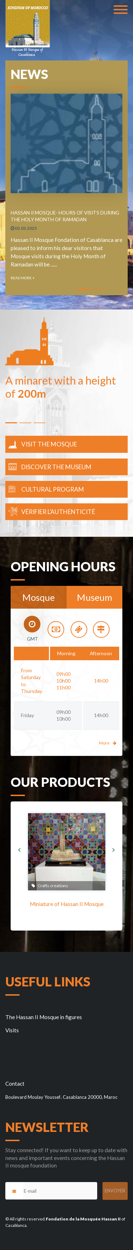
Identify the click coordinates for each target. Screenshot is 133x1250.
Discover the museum (56, 467)
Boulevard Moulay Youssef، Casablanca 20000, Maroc (61, 1097)
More (107, 743)
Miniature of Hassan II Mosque (67, 904)
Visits (12, 1030)
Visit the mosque (49, 444)
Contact (14, 1083)
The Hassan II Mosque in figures (43, 1017)
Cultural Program (52, 489)
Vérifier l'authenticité (58, 511)
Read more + (23, 278)
